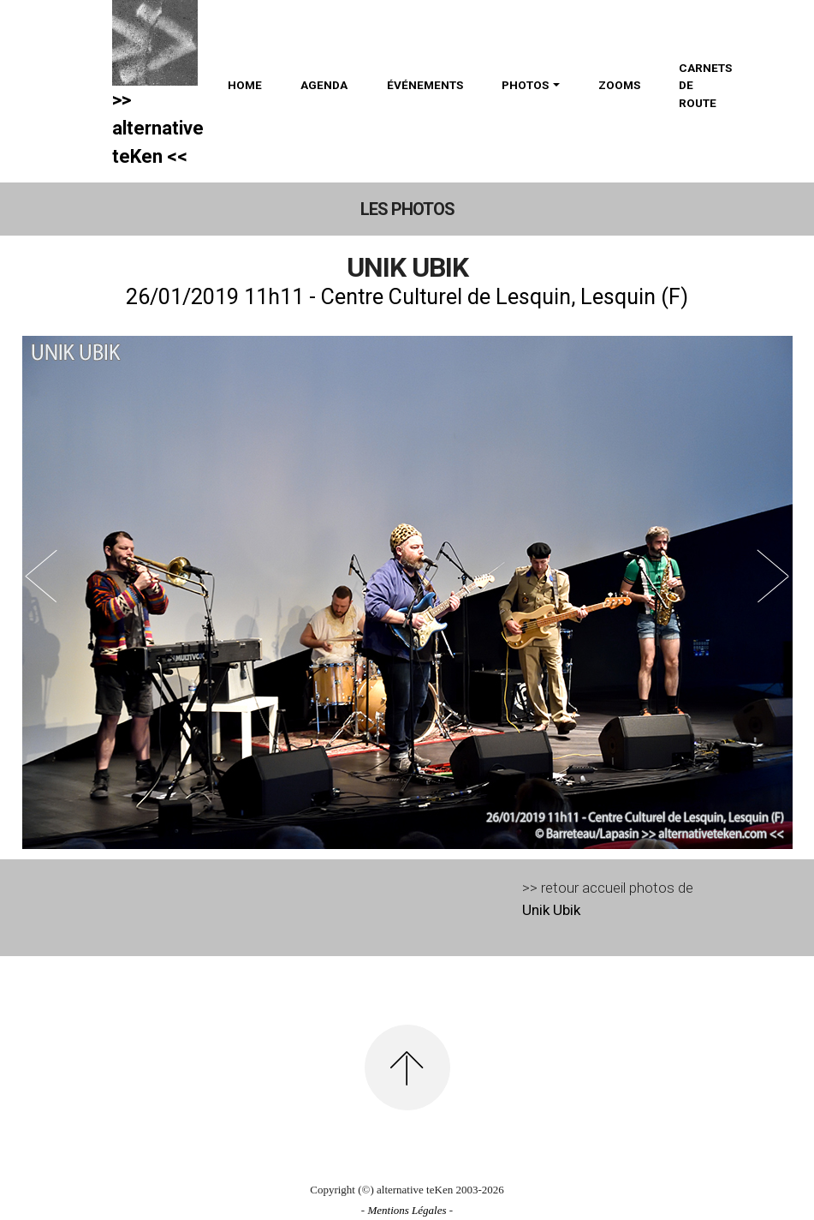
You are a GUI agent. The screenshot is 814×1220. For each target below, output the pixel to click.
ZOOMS (619, 85)
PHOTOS (525, 85)
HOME (245, 85)
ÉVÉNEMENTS (425, 85)
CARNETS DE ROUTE (705, 85)
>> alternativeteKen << (158, 128)
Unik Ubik (551, 909)
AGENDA (324, 85)
